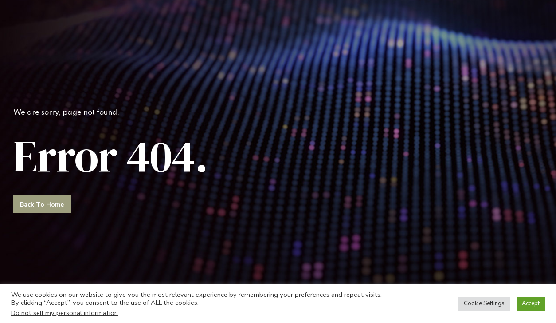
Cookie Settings (484, 303)
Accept (531, 303)
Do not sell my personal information (64, 312)
